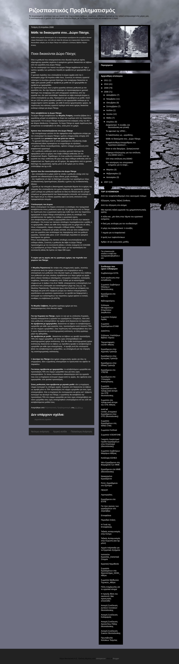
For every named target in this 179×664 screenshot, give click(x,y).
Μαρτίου (110, 169)
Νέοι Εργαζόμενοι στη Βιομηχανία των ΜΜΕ (110, 463)
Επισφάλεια (106, 515)
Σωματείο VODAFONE (111, 435)
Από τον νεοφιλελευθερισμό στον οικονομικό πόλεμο (123, 196)
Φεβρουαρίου (112, 173)
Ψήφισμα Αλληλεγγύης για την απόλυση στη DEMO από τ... (123, 153)
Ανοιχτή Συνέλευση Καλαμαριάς (109, 616)
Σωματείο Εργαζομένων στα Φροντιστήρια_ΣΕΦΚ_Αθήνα (110, 572)
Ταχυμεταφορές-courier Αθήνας (108, 343)
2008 (106, 92)
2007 (106, 182)
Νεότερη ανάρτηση (40, 431)
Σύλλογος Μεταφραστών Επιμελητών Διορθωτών (107, 308)
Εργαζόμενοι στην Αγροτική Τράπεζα (109, 350)
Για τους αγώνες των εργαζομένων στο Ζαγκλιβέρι (110, 508)
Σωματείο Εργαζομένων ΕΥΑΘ (110, 325)
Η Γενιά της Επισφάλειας (106, 525)
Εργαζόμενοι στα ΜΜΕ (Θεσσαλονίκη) (111, 470)
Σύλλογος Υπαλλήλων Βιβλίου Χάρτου (110, 336)
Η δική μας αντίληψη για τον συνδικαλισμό (119, 223)
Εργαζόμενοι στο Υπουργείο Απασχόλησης (108, 379)
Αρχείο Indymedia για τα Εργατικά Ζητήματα (110, 549)
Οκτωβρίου (111, 103)
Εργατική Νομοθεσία (110, 564)
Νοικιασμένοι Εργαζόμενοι (106, 477)
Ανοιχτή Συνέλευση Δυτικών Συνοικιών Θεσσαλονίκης (109, 607)
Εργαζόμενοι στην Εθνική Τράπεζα (108, 364)
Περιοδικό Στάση (108, 520)
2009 (106, 88)
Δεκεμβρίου (111, 95)
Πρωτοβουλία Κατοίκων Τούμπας (109, 639)
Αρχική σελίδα (60, 431)
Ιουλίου (109, 110)
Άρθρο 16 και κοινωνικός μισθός (115, 242)
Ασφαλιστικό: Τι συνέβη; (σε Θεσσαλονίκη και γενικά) (118, 126)
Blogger (116, 658)
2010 (106, 84)
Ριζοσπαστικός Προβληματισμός (72, 10)
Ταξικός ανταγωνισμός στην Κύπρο (110, 532)
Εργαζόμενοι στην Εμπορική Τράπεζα (109, 357)
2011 (106, 80)
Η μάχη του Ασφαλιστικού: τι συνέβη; (117, 228)
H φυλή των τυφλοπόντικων (113, 237)
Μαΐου (109, 118)
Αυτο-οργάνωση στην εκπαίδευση (110, 279)
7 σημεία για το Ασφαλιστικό (113, 233)
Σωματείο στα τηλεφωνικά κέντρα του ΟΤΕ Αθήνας (109, 402)
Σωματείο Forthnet (109, 430)
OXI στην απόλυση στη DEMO (119, 159)
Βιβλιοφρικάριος (108, 301)
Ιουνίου (109, 114)
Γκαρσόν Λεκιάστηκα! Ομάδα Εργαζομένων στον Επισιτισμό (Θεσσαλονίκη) (110, 442)
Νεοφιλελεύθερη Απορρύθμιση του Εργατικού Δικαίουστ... (121, 143)
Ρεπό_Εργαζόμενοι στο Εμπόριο (109, 484)
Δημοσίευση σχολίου (43, 419)
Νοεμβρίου (111, 99)
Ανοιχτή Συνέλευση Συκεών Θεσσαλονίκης (111, 632)
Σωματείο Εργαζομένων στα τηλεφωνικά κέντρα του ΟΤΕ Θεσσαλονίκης (109, 391)
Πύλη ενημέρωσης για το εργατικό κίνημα (110, 588)
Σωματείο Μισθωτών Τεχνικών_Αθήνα (110, 581)
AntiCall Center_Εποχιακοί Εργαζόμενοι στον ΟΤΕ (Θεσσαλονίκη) (109, 412)
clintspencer (101, 658)
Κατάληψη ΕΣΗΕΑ (109, 458)
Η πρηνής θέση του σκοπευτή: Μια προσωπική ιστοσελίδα (109, 597)
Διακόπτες (105, 331)
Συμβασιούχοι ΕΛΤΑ (109, 273)
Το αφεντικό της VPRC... (116, 131)
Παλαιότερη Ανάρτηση (81, 431)
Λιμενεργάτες (106, 495)
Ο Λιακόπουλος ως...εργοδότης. (119, 135)
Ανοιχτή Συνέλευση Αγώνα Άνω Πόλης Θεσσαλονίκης (109, 623)
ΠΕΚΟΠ (104, 490)
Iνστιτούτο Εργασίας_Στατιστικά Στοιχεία (110, 556)
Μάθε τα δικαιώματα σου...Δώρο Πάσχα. (123, 139)
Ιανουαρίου (111, 177)
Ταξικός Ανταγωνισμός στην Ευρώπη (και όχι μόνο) (110, 540)
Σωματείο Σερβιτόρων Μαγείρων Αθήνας (110, 452)
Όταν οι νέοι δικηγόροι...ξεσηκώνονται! (122, 149)
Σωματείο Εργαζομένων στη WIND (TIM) (108, 423)
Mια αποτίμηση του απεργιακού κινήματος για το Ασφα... (119, 163)
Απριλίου (110, 122)
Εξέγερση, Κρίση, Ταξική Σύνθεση (115, 200)
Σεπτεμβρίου (112, 106)
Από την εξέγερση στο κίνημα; (114, 205)
